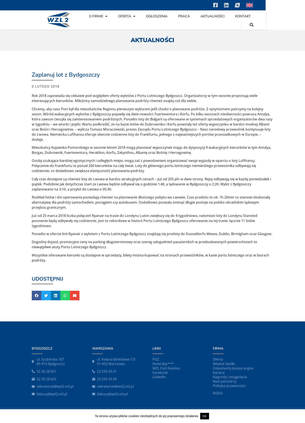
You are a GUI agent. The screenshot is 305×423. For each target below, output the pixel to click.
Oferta (148, 20)
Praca (206, 20)
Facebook (160, 372)
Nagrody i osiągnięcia (230, 377)
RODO (218, 393)
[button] (290, 19)
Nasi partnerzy (224, 381)
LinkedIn (159, 377)
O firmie (120, 20)
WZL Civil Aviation (166, 368)
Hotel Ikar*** (163, 363)
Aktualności (234, 20)
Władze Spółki (224, 363)
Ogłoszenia (178, 20)
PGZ (155, 359)
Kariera (219, 372)
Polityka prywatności (229, 385)
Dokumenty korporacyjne (233, 368)
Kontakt (264, 20)
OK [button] (205, 416)
